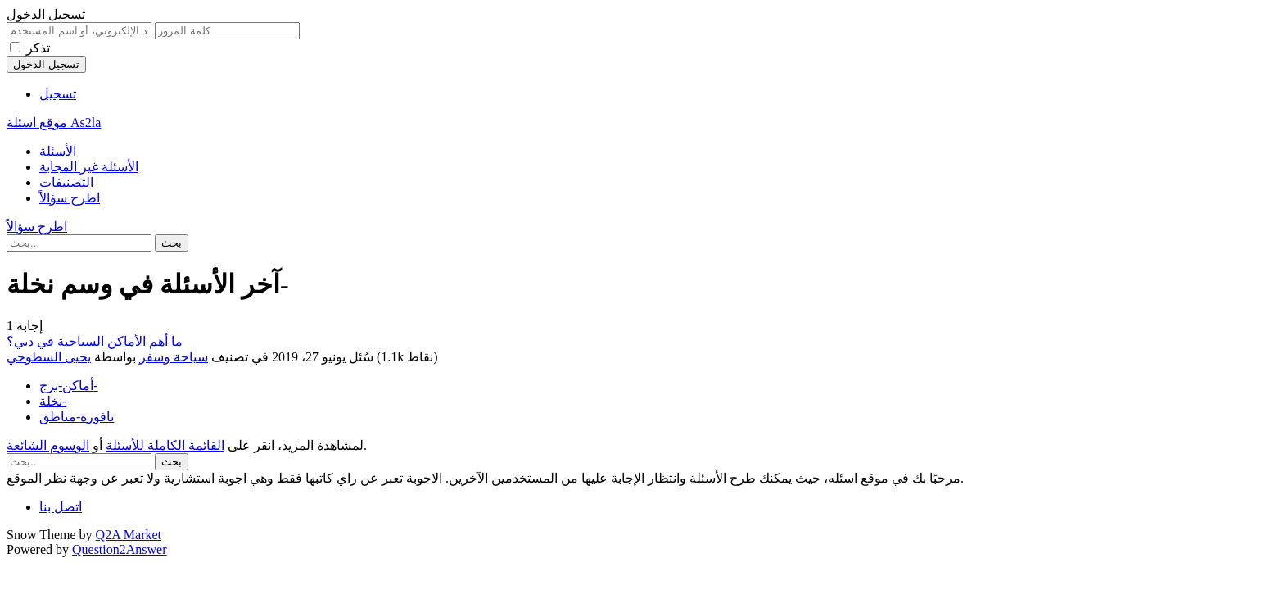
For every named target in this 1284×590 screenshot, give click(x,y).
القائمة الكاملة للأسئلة (165, 445)
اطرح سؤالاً (69, 198)
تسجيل (57, 94)
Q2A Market (128, 535)
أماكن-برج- (68, 386)
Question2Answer (119, 549)
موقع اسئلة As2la (54, 122)
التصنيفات (66, 182)
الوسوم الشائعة (48, 445)
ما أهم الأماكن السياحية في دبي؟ (95, 341)
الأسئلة (57, 151)
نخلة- (52, 401)
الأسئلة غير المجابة (88, 167)
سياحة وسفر (173, 357)
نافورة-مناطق (76, 417)
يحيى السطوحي (49, 357)
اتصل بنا (60, 507)
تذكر (38, 48)
